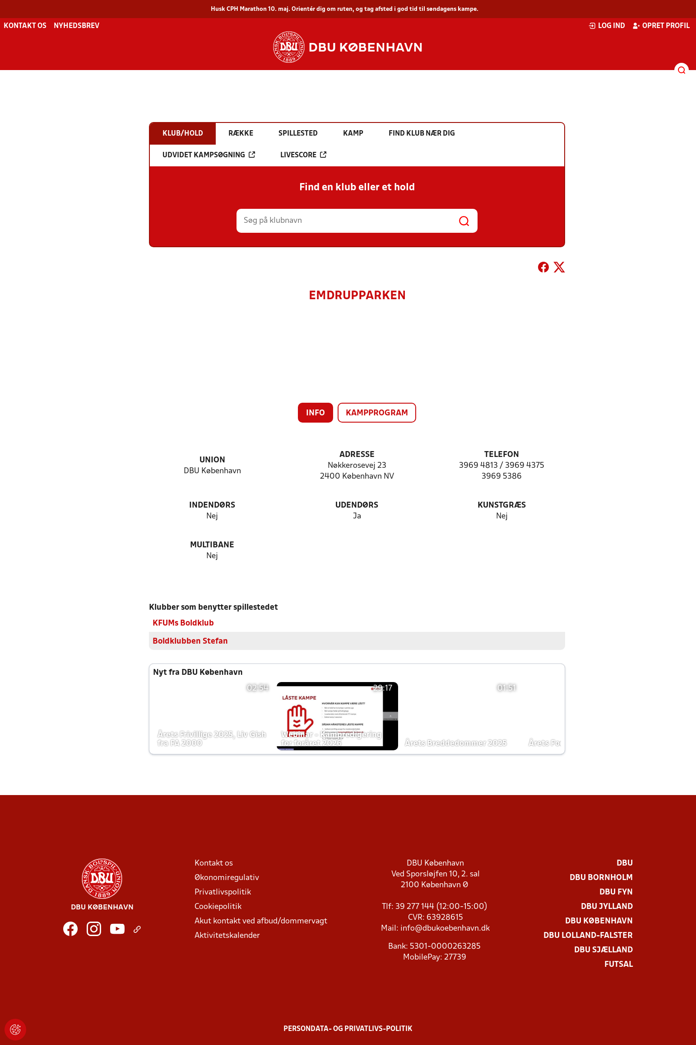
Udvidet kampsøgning (208, 155)
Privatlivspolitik (223, 892)
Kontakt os (25, 26)
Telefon (501, 455)
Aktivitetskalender (227, 935)
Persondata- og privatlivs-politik (348, 1029)
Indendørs (212, 505)
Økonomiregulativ (227, 877)
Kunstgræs (502, 505)
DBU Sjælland (603, 950)
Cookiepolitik (218, 906)
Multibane (212, 545)
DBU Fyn (616, 892)
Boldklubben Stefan (190, 641)
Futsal (618, 964)
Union (212, 460)
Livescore (303, 155)
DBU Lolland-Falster (588, 935)
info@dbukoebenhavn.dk (445, 928)
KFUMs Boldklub (183, 623)
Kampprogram (377, 413)
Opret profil (661, 26)
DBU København (599, 921)
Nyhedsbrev (76, 26)
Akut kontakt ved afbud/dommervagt (261, 921)
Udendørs (356, 505)
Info (315, 413)
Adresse (357, 455)
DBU (625, 863)
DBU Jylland (607, 906)
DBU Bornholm (601, 877)
